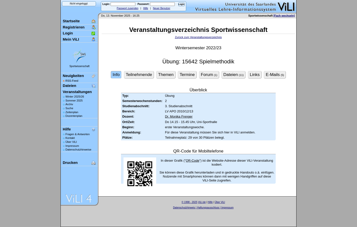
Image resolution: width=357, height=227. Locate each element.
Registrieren (74, 27)
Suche (69, 108)
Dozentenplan (73, 115)
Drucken (70, 162)
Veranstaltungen (77, 92)
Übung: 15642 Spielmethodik (198, 61)
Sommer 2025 (74, 100)
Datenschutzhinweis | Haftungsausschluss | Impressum (203, 207)
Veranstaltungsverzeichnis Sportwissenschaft (198, 29)
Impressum (72, 145)
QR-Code (192, 160)
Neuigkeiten (73, 76)
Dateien (69, 85)
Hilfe (145, 8)
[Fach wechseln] (284, 15)
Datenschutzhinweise (78, 149)
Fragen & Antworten (77, 134)
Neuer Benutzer (161, 8)
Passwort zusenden (127, 8)
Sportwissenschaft (79, 66)
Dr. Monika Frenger (178, 116)
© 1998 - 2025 (189, 202)
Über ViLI (71, 141)
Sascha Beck (208, 210)
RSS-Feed (71, 80)
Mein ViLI (71, 39)
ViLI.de (202, 202)
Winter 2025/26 (74, 96)
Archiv (69, 104)
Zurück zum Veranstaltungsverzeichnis (198, 37)
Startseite (71, 21)
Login (68, 33)
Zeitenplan (71, 112)
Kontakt (70, 137)
